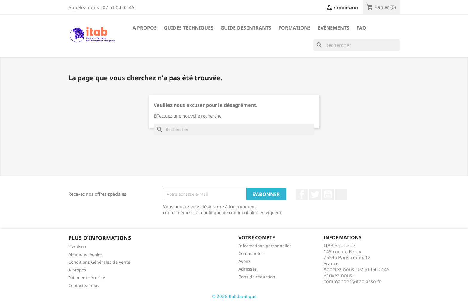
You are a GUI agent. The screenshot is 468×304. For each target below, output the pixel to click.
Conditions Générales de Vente (99, 262)
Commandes (251, 253)
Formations (294, 27)
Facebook (302, 194)
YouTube (328, 194)
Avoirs (244, 261)
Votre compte (256, 237)
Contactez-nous (83, 285)
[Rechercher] (356, 45)
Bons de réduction (256, 277)
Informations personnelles (265, 246)
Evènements (333, 27)
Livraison (77, 246)
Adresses (247, 269)
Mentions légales (85, 254)
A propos (145, 27)
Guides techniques (188, 27)
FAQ (361, 27)
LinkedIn (341, 194)
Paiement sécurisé (86, 277)
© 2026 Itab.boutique (234, 296)
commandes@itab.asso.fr (352, 281)
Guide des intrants (246, 27)
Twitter (315, 194)
